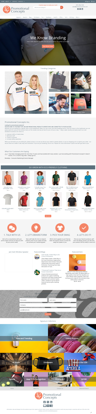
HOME (2, 1)
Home (12, 388)
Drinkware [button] (36, 17)
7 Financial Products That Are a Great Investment (51, 271)
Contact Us (60, 388)
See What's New (48, 46)
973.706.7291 (80, 5)
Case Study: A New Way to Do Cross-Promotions (50, 255)
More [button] (77, 17)
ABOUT (7, 1)
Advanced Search (84, 388)
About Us (36, 388)
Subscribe (48, 314)
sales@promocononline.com (80, 6)
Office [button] (60, 17)
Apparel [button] (18, 17)
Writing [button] (71, 17)
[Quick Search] (46, 7)
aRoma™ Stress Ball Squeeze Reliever (77, 272)
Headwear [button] (48, 17)
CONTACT (14, 1)
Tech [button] (66, 17)
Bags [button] (30, 17)
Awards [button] (25, 17)
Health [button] (55, 17)
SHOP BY (20, 1)
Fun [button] (43, 17)
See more (48, 216)
